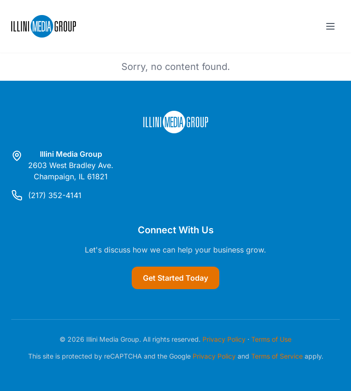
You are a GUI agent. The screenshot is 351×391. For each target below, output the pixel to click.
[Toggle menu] (330, 26)
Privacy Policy (224, 339)
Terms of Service (277, 356)
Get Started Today (175, 278)
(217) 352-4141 (55, 195)
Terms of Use (271, 339)
